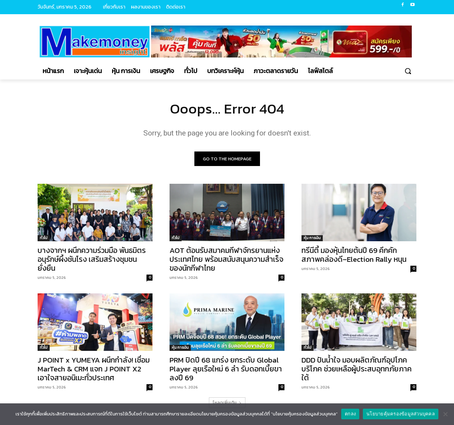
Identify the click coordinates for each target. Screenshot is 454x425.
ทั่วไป (44, 238)
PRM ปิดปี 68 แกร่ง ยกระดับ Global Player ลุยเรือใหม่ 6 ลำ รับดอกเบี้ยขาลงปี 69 (226, 368)
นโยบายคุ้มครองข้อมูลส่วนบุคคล (400, 413)
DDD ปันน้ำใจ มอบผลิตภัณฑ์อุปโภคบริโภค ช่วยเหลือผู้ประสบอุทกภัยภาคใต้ (356, 368)
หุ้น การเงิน (312, 238)
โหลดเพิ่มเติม (227, 402)
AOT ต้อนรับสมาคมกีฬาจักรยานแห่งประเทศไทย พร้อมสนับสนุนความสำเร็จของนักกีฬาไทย (226, 259)
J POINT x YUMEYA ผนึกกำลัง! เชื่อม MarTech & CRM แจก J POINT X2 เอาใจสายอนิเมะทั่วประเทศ (94, 368)
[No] (445, 414)
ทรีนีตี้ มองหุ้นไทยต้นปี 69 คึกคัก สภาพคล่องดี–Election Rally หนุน (353, 255)
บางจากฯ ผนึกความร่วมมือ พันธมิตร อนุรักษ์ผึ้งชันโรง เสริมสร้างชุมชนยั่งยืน (92, 259)
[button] (407, 70)
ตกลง (350, 413)
